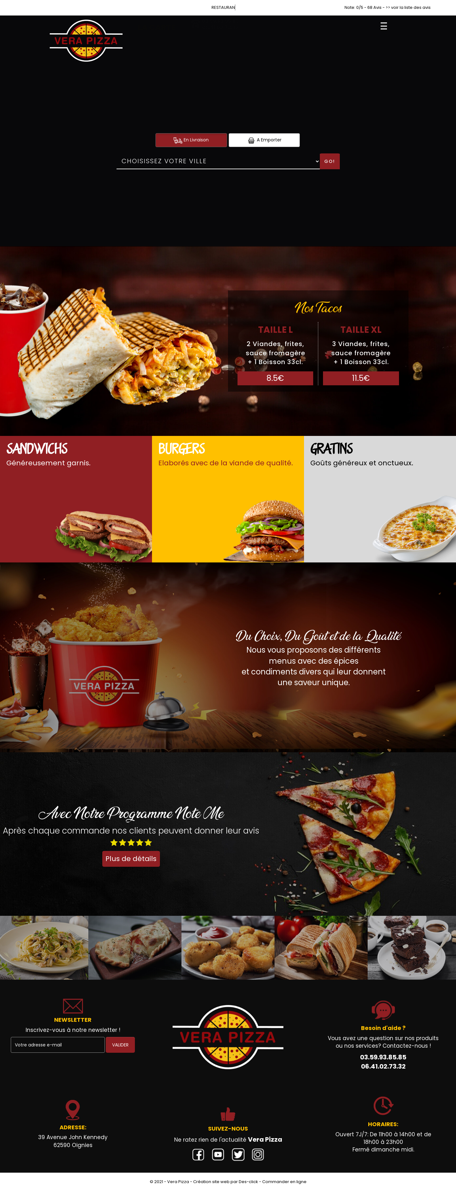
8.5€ (275, 378)
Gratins (331, 450)
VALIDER (120, 1045)
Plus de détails (130, 859)
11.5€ (361, 378)
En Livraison (191, 140)
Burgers (181, 450)
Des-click (248, 1182)
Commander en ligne (284, 1182)
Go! (329, 161)
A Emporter (264, 140)
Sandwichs (36, 450)
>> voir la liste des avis (408, 7)
